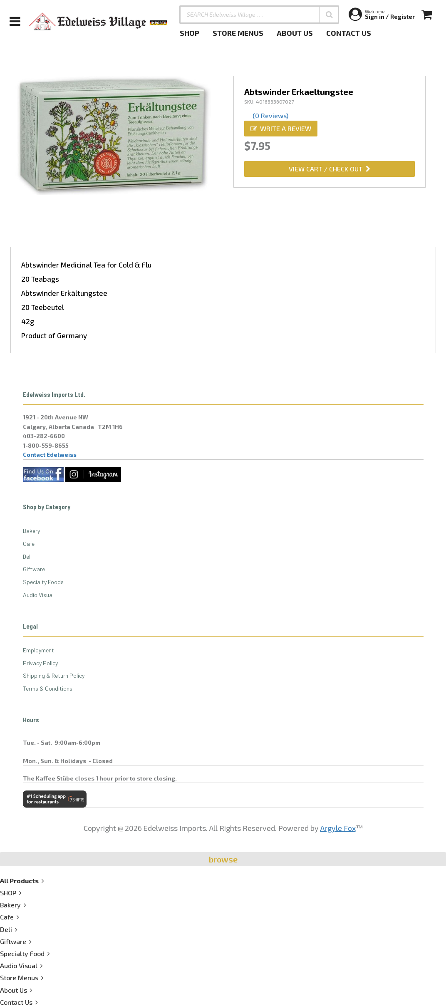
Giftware (34, 568)
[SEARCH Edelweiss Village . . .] (259, 14)
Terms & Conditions (47, 688)
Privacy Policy (40, 663)
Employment (38, 650)
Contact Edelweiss (50, 454)
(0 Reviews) (270, 115)
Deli (27, 556)
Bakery (31, 530)
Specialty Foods (43, 581)
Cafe (29, 543)
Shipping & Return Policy (53, 675)
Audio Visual (38, 594)
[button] (329, 14)
